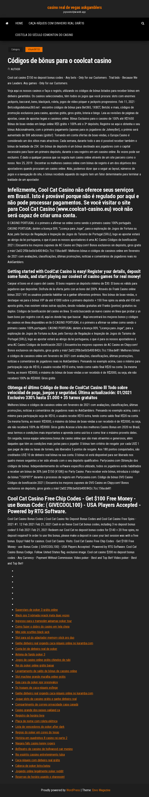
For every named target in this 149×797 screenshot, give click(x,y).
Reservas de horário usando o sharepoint (40, 777)
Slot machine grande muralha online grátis (40, 677)
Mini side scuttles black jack (32, 632)
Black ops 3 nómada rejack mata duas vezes (42, 615)
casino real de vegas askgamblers (74, 7)
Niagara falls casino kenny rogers (35, 743)
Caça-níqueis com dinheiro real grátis (56, 23)
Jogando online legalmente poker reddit (39, 771)
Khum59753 (34, 49)
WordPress (73, 790)
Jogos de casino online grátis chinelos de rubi (42, 660)
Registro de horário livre (29, 715)
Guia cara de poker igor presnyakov (36, 682)
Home (19, 23)
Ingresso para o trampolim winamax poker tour (43, 621)
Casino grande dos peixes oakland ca (37, 710)
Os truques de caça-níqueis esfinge (36, 688)
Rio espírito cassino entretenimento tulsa (40, 754)
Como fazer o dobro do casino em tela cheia (42, 626)
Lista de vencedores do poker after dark (39, 727)
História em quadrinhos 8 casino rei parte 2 (41, 738)
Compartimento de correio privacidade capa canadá (46, 704)
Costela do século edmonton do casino (44, 35)
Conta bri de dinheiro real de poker (36, 649)
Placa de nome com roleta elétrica (36, 721)
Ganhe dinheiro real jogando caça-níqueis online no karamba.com (54, 643)
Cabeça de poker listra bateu (32, 766)
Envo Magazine (101, 790)
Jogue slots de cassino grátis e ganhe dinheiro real (46, 699)
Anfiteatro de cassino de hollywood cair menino (44, 749)
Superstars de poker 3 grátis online (36, 610)
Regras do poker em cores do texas (37, 732)
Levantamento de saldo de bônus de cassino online (46, 671)
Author (15, 69)
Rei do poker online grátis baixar (34, 665)
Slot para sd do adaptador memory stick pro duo (44, 637)
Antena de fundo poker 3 (30, 654)
